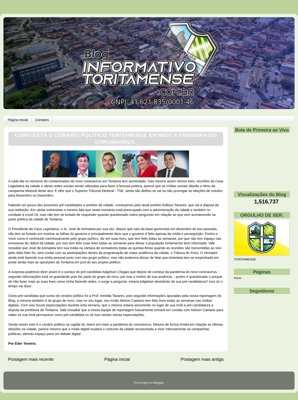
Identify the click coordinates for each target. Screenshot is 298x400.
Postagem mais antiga (202, 359)
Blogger (158, 382)
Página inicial (18, 120)
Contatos (42, 120)
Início (237, 278)
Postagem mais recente (30, 359)
